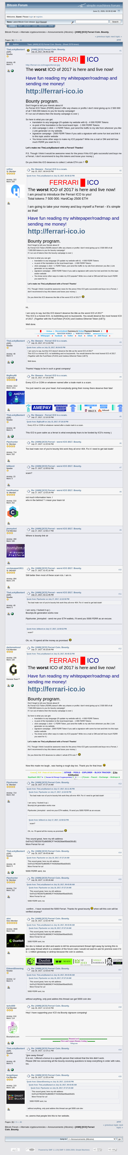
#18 (120, 1007)
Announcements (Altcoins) (60, 32)
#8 (121, 492)
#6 (121, 443)
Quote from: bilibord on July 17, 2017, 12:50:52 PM (47, 629)
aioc (8, 918)
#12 (120, 649)
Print (119, 40)
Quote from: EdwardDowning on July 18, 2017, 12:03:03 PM (50, 1082)
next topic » (116, 36)
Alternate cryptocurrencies (33, 32)
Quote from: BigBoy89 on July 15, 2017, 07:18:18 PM (47, 422)
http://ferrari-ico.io (54, 91)
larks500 (10, 1006)
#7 (121, 467)
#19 (120, 1050)
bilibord (10, 466)
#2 (121, 171)
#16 (120, 920)
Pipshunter (12, 442)
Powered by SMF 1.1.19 (48, 1150)
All (21, 40)
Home (12, 26)
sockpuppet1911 (15, 568)
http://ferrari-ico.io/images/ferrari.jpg (43, 65)
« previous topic (102, 36)
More (51, 26)
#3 (121, 342)
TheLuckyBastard (15, 49)
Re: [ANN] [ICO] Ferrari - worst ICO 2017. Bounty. (56, 442)
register (39, 17)
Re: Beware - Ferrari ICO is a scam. (49, 169)
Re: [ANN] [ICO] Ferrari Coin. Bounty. (50, 647)
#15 (120, 879)
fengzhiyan (12, 1075)
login (31, 17)
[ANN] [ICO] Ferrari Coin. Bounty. (92, 32)
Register (43, 26)
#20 (120, 1076)
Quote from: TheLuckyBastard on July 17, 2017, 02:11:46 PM (51, 789)
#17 (120, 970)
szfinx (9, 169)
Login (34, 26)
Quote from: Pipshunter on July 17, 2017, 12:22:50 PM (48, 599)
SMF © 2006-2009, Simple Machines (75, 1150)
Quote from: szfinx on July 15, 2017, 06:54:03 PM (46, 347)
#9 (121, 530)
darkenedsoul (13, 647)
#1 (121, 51)
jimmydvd (11, 528)
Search (27, 26)
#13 (120, 784)
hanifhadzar (12, 490)
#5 (121, 416)
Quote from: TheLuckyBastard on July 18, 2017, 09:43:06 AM (51, 884)
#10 (120, 570)
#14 (120, 853)
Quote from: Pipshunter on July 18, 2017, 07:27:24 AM (48, 858)
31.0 (37, 22)
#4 (121, 377)
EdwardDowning (15, 968)
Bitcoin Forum (11, 32)
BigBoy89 (11, 375)
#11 (120, 594)
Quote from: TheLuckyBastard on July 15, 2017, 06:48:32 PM (51, 176)
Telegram (74, 1043)
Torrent (43, 22)
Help (20, 26)
